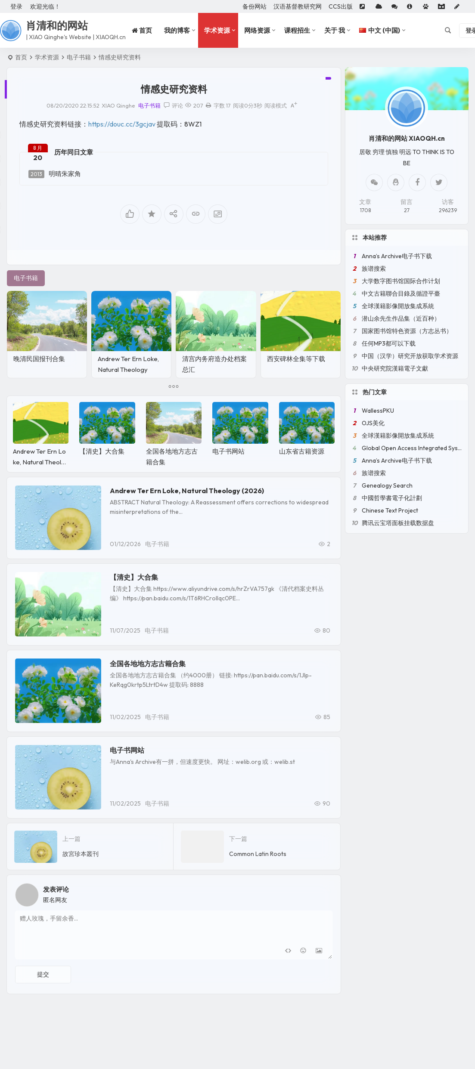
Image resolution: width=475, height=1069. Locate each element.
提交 (43, 974)
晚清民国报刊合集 (39, 359)
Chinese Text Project (390, 510)
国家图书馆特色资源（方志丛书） (407, 331)
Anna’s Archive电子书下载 (397, 256)
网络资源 (257, 30)
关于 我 (334, 30)
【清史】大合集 (101, 451)
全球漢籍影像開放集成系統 (398, 306)
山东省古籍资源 (301, 451)
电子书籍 (79, 57)
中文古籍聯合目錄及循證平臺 (401, 293)
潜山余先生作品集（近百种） (401, 318)
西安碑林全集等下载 (296, 359)
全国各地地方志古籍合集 (148, 663)
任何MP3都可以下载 (389, 343)
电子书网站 (228, 451)
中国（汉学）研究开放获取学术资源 (410, 356)
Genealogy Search (387, 485)
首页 (21, 57)
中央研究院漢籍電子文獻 (395, 368)
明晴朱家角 (54, 174)
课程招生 (297, 30)
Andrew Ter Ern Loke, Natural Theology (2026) (128, 369)
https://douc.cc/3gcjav (121, 124)
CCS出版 (341, 6)
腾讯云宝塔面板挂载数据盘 (398, 523)
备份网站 (254, 6)
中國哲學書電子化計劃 (392, 498)
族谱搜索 (374, 268)
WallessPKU (378, 410)
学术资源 (217, 30)
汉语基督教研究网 (297, 6)
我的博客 (177, 30)
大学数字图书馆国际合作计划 (401, 281)
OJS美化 (373, 423)
